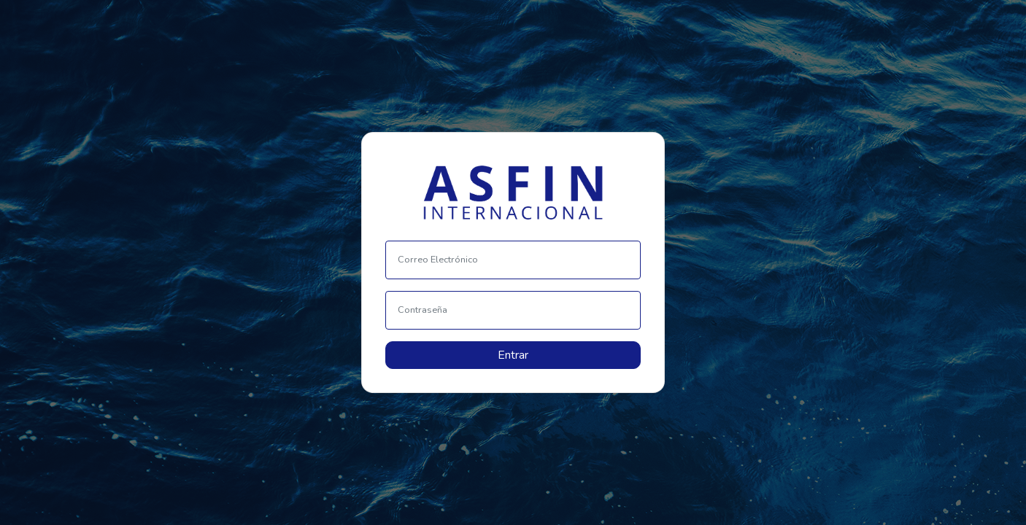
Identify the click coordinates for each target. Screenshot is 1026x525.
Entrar (513, 355)
